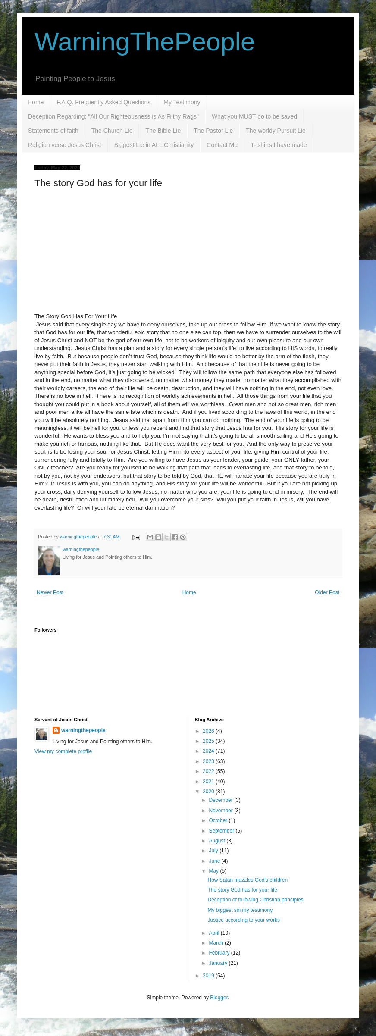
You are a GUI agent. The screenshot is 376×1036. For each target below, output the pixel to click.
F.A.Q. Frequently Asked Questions (103, 102)
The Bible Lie (163, 130)
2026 (209, 731)
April (214, 933)
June (215, 861)
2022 (209, 771)
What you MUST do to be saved (254, 116)
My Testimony (181, 102)
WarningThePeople (144, 41)
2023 (209, 761)
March (217, 943)
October (219, 820)
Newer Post (50, 592)
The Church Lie (112, 130)
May (214, 871)
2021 (209, 782)
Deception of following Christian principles (255, 900)
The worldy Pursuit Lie (276, 130)
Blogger (219, 998)
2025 (209, 741)
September (222, 831)
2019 (209, 976)
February (220, 953)
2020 (209, 792)
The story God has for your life (242, 890)
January (219, 963)
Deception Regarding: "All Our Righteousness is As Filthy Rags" (113, 116)
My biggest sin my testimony (240, 910)
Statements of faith (53, 130)
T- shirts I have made (279, 144)
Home (36, 102)
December (221, 800)
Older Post (327, 592)
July (214, 851)
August (217, 841)
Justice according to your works (243, 920)
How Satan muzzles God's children (247, 880)
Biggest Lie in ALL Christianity (154, 144)
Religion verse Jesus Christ (64, 144)
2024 (209, 751)
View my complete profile (63, 751)
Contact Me (222, 144)
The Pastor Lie (213, 130)
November (221, 811)
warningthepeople (83, 730)
